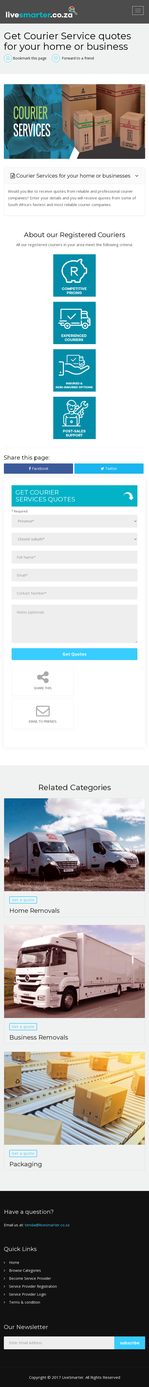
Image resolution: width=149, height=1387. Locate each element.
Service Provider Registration (33, 1286)
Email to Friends (43, 714)
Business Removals (38, 1037)
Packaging (25, 1164)
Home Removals (34, 910)
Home (14, 1262)
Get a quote (23, 899)
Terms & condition (24, 1302)
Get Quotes (74, 654)
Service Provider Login (27, 1294)
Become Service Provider (30, 1278)
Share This (43, 680)
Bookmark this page (25, 58)
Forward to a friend (73, 58)
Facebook (38, 468)
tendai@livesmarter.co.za (47, 1224)
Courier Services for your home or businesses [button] (70, 176)
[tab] (74, 176)
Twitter (109, 468)
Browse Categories (25, 1270)
